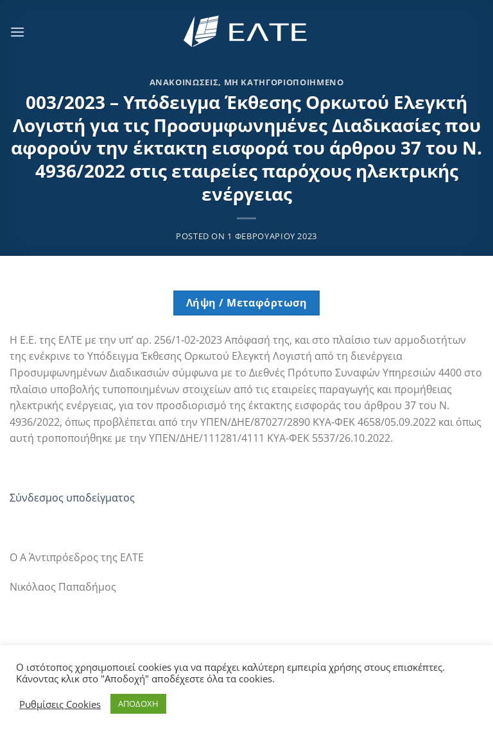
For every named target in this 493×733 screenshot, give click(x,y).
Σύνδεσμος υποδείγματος (72, 498)
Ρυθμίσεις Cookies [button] (60, 704)
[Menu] (17, 31)
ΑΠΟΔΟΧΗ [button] (138, 703)
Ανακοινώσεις (184, 82)
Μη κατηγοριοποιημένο (284, 82)
